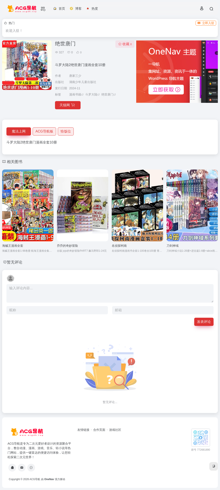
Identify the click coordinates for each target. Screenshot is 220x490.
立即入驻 (205, 23)
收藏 (125, 44)
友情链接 (83, 429)
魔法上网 (19, 131)
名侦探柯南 (119, 245)
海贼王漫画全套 (12, 245)
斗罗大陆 (91, 94)
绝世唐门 (107, 94)
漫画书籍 (75, 94)
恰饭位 (66, 131)
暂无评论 (14, 262)
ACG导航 (34, 479)
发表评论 (204, 322)
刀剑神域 (173, 245)
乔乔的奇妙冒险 (67, 245)
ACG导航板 (44, 131)
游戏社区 (115, 429)
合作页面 (99, 429)
